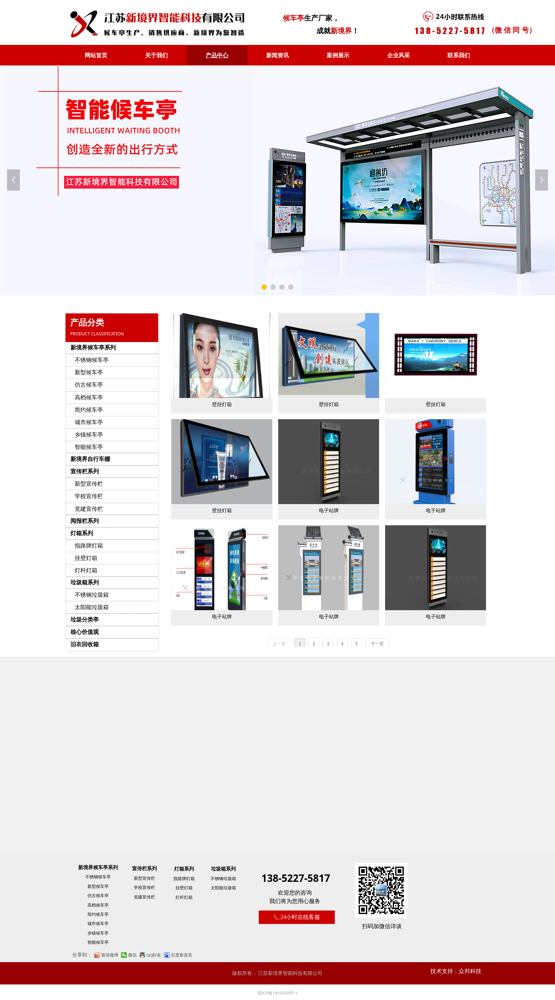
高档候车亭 (89, 397)
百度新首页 (181, 955)
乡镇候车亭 (89, 435)
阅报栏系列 (84, 521)
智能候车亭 (89, 447)
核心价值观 (84, 632)
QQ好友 (154, 955)
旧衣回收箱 (84, 644)
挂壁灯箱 (86, 558)
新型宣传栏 (89, 484)
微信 (132, 955)
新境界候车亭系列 (93, 348)
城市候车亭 (89, 422)
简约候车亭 (89, 410)
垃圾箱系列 (84, 582)
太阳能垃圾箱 (92, 607)
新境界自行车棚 (90, 459)
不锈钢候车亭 (92, 360)
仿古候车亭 (89, 385)
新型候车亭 (89, 372)
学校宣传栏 (89, 496)
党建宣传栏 (89, 509)
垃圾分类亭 (84, 620)
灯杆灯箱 (86, 570)
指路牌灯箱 (89, 546)
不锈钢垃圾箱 (92, 595)
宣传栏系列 (84, 471)
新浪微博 (109, 955)
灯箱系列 (81, 533)
